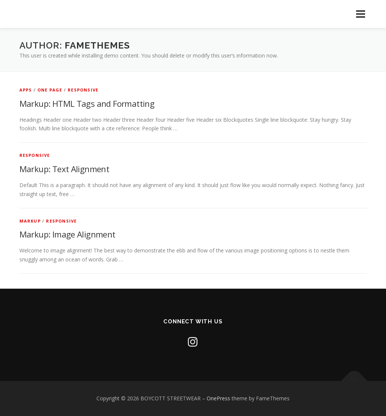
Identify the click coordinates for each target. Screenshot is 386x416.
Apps (25, 90)
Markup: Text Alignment (64, 168)
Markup (30, 221)
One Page (49, 90)
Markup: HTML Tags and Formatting (87, 103)
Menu (360, 14)
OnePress (218, 398)
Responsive (83, 90)
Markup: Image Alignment (67, 234)
